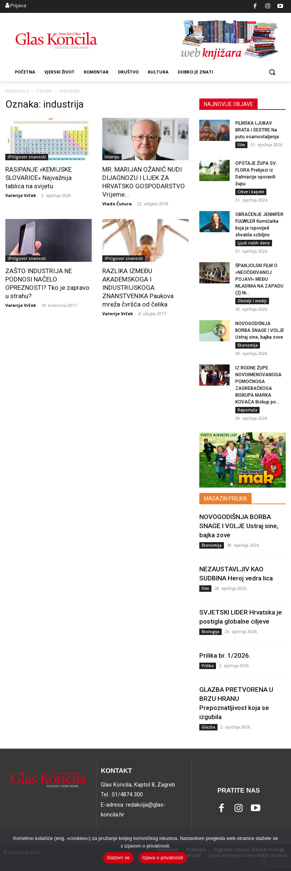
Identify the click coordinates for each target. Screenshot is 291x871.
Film (241, 144)
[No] (281, 850)
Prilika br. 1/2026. (224, 655)
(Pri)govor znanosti (27, 157)
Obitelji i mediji (252, 300)
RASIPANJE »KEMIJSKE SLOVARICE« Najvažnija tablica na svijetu (38, 178)
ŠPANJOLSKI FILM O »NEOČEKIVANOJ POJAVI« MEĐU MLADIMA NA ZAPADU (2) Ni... (259, 279)
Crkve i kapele (251, 191)
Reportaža (247, 410)
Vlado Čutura (117, 203)
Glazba (208, 727)
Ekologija (210, 631)
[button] (272, 72)
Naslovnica (17, 91)
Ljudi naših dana (254, 243)
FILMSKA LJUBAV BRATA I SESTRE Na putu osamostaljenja (257, 129)
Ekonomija (248, 345)
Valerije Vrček (20, 195)
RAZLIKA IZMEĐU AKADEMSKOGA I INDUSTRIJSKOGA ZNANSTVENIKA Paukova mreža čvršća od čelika (138, 287)
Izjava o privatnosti (162, 857)
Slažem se (118, 857)
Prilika (208, 665)
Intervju (112, 157)
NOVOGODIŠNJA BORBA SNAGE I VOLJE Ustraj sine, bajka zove (259, 330)
